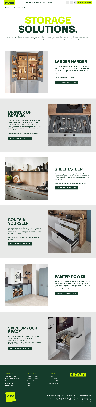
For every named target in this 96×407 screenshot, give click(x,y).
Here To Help (31, 374)
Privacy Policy (53, 378)
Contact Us (30, 383)
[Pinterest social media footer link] (76, 374)
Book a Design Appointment (13, 378)
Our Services (9, 374)
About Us (52, 374)
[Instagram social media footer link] (79, 374)
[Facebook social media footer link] (83, 374)
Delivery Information (32, 376)
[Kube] (9, 2)
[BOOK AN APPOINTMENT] (84, 2)
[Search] (67, 2)
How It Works (38, 2)
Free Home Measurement (12, 381)
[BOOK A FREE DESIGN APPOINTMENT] (66, 82)
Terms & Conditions (54, 381)
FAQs (28, 385)
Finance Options (9, 385)
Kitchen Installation (10, 383)
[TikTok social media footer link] (72, 374)
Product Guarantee (32, 378)
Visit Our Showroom (48, 2)
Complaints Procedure (55, 383)
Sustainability (30, 381)
